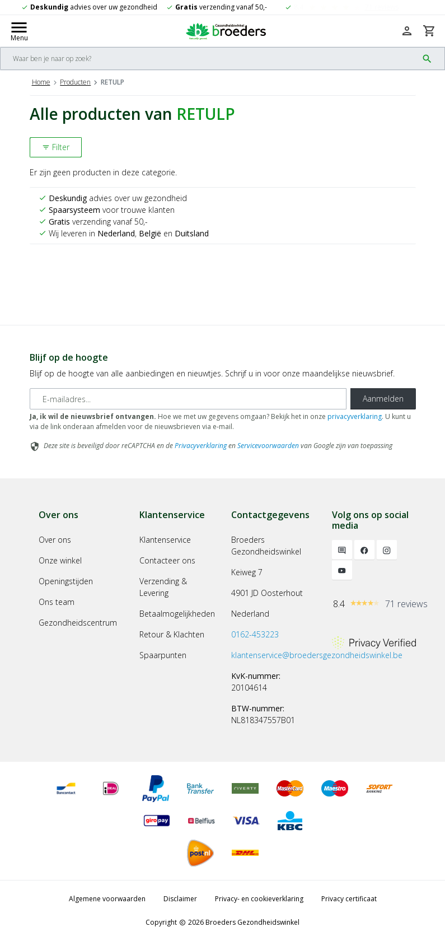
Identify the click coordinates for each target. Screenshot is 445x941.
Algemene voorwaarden (107, 898)
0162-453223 (255, 634)
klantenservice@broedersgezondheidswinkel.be (316, 655)
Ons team (56, 602)
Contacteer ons (167, 560)
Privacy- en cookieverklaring (259, 898)
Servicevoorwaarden (268, 445)
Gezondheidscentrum (78, 622)
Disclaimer (180, 898)
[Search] (209, 58)
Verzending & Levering (163, 587)
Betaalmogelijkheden (177, 613)
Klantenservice (165, 539)
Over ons (55, 539)
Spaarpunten (162, 655)
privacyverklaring (354, 416)
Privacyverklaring (201, 445)
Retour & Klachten (171, 634)
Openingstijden (66, 581)
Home (41, 82)
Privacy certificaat (349, 898)
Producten (75, 82)
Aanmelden (383, 398)
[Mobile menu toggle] (19, 30)
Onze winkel (60, 560)
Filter (55, 147)
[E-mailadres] (188, 398)
